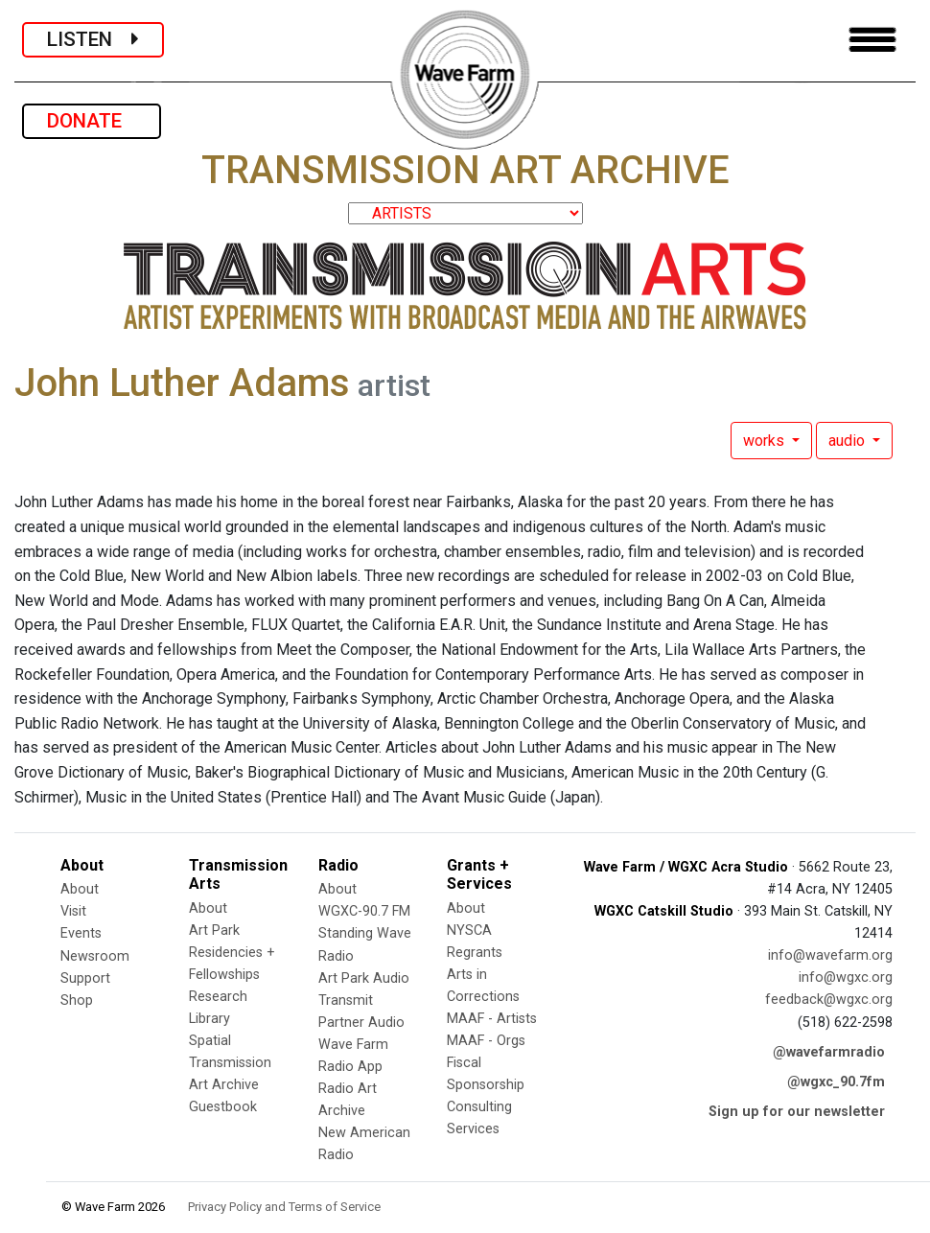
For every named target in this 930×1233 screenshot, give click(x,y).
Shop (76, 1000)
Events (81, 933)
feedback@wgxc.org (829, 999)
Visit (73, 911)
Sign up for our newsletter (797, 1112)
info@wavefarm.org (830, 955)
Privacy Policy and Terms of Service (284, 1206)
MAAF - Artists (492, 1019)
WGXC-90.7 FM (364, 911)
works (765, 440)
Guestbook (223, 1107)
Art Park (214, 930)
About (79, 889)
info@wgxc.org (846, 977)
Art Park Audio (363, 978)
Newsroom (94, 956)
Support (85, 978)
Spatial (210, 1041)
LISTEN (93, 39)
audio (848, 440)
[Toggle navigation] (872, 40)
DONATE (91, 120)
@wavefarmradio (829, 1052)
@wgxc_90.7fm (836, 1082)
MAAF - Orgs (486, 1041)
